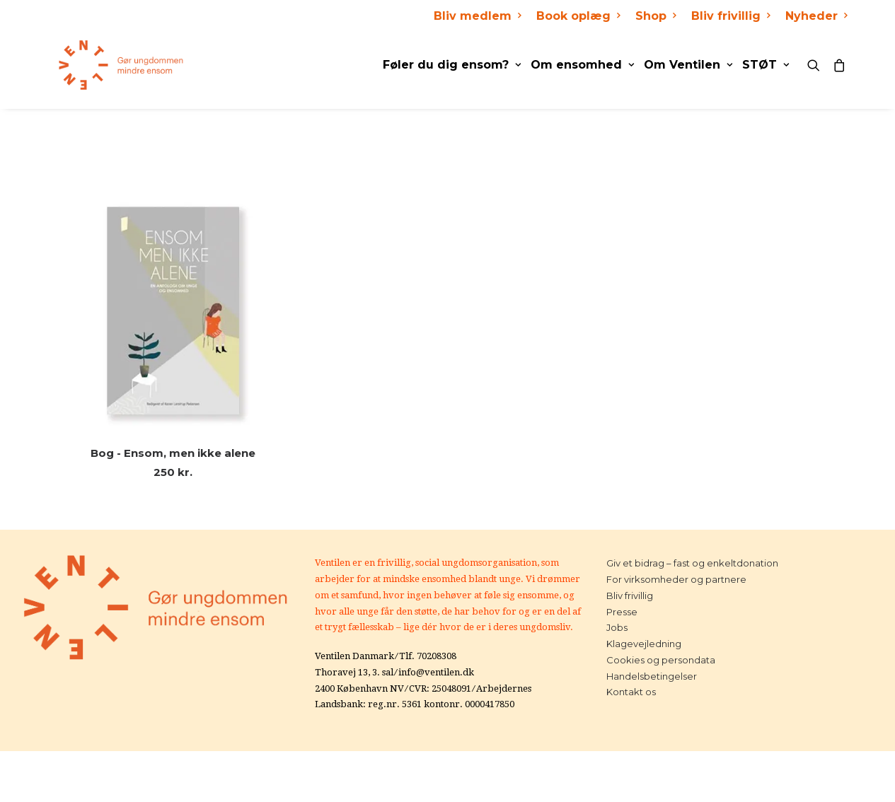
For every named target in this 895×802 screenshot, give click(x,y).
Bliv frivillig (730, 16)
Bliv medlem (477, 16)
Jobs (617, 627)
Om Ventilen (688, 64)
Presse (621, 611)
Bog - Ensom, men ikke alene (173, 453)
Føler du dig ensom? (452, 64)
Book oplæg (578, 16)
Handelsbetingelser (651, 676)
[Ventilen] (112, 65)
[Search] (816, 65)
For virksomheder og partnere (676, 579)
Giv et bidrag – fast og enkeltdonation (692, 563)
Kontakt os (631, 691)
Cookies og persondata (660, 660)
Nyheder (816, 16)
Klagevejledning (643, 643)
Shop (655, 16)
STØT (765, 64)
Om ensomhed (582, 64)
